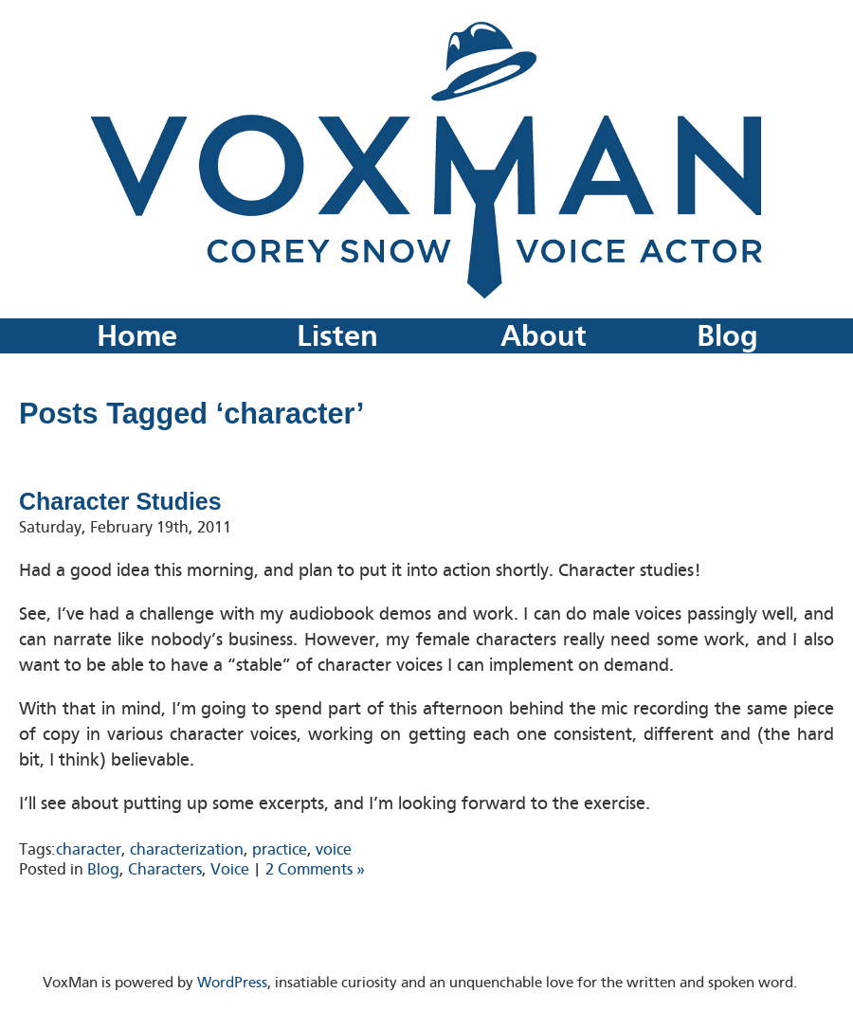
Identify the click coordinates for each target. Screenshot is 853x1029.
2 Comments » (315, 869)
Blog (727, 335)
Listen (337, 335)
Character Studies (120, 501)
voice (334, 849)
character (88, 849)
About (543, 335)
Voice (229, 869)
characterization (187, 849)
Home (137, 335)
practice (279, 849)
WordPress (232, 982)
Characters (165, 869)
